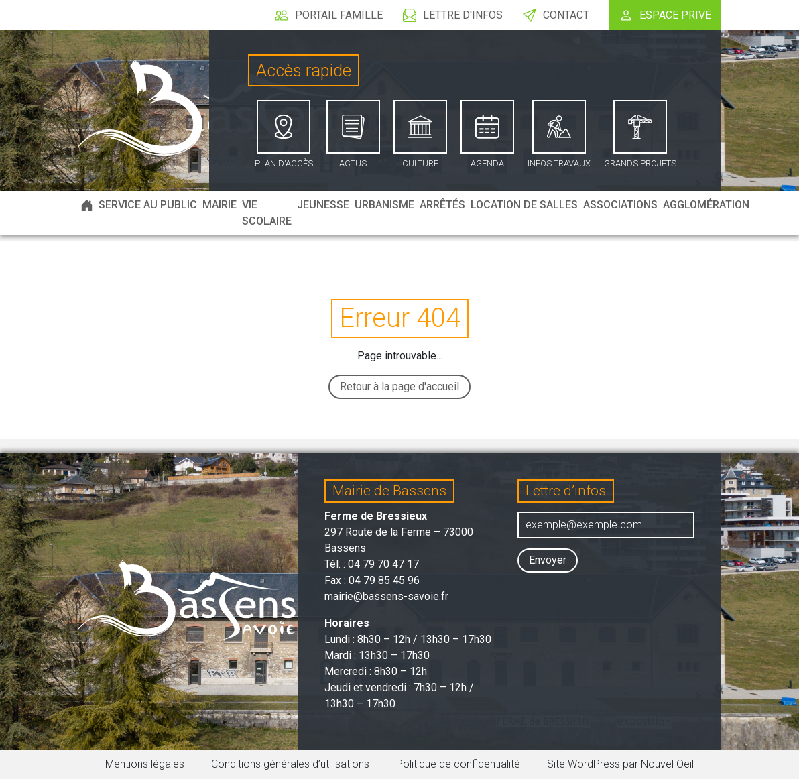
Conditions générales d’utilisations (290, 764)
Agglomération (706, 204)
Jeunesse (323, 204)
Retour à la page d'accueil (399, 386)
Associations (620, 204)
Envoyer (547, 560)
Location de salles (524, 204)
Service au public (148, 204)
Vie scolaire (267, 212)
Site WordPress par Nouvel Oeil (620, 764)
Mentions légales (144, 764)
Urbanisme (384, 204)
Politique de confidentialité (458, 764)
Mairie (219, 204)
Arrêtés (442, 204)
